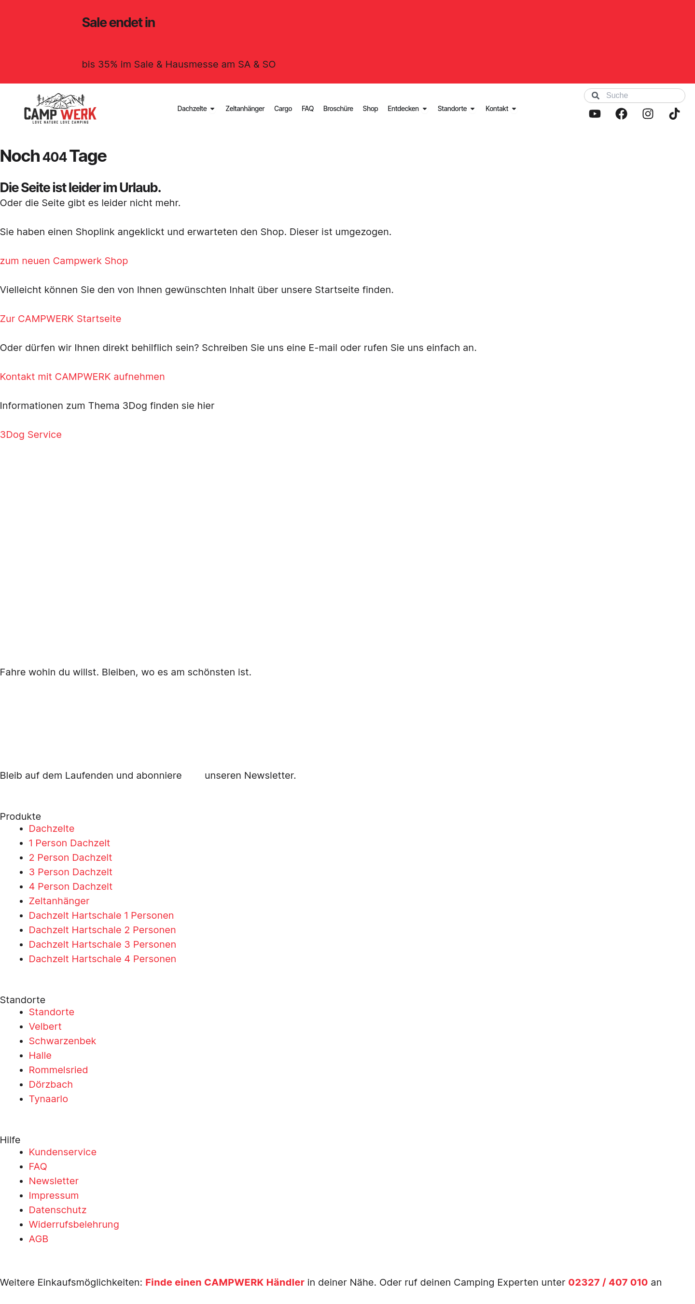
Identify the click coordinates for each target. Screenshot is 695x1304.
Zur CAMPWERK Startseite (61, 318)
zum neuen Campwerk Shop (64, 260)
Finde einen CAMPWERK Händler (225, 1282)
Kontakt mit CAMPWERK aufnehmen (82, 376)
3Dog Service (31, 434)
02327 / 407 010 (609, 1282)
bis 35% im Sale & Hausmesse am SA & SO (179, 64)
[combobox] (634, 95)
